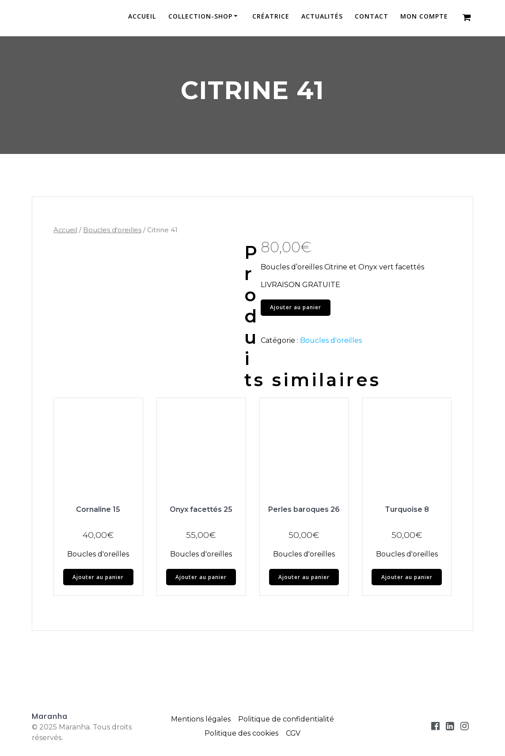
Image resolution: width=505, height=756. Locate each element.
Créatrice (270, 16)
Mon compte (424, 16)
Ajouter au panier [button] (98, 577)
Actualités (322, 16)
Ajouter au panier (295, 307)
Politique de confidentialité (286, 719)
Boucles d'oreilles (112, 230)
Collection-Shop (200, 16)
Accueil (142, 16)
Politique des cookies (241, 733)
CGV (293, 733)
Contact (371, 16)
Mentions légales (201, 719)
